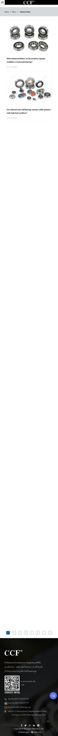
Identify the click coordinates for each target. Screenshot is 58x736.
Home (7, 12)
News (14, 12)
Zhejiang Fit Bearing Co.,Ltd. (33, 729)
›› (50, 633)
